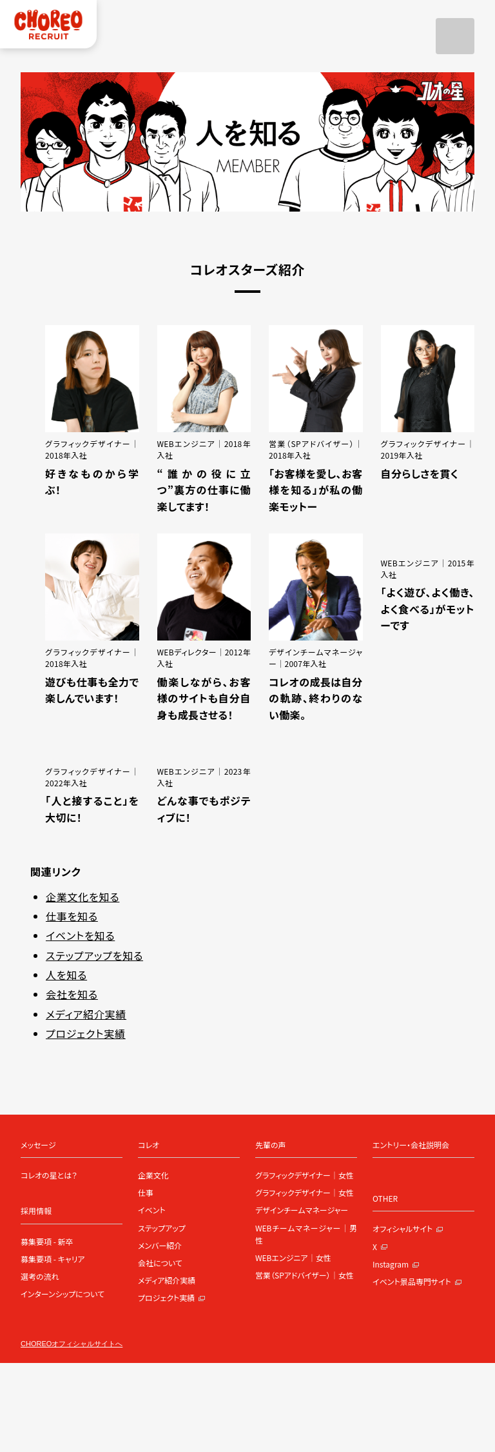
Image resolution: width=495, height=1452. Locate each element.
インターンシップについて (62, 1293)
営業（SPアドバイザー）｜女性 (304, 1274)
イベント (152, 1209)
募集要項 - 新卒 (47, 1241)
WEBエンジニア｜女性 (293, 1257)
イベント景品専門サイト (417, 1281)
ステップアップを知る (94, 955)
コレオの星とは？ (49, 1174)
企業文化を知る (82, 896)
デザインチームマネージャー (301, 1209)
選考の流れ (40, 1276)
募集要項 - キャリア (53, 1258)
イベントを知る (80, 935)
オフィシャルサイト (408, 1228)
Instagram (396, 1263)
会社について (160, 1262)
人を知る (66, 974)
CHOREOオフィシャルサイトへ (71, 1344)
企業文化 (153, 1174)
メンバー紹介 (160, 1245)
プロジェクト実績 (86, 1033)
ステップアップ (162, 1227)
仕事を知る (72, 916)
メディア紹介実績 (86, 1014)
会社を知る (72, 994)
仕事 (145, 1192)
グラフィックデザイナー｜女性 (304, 1174)
